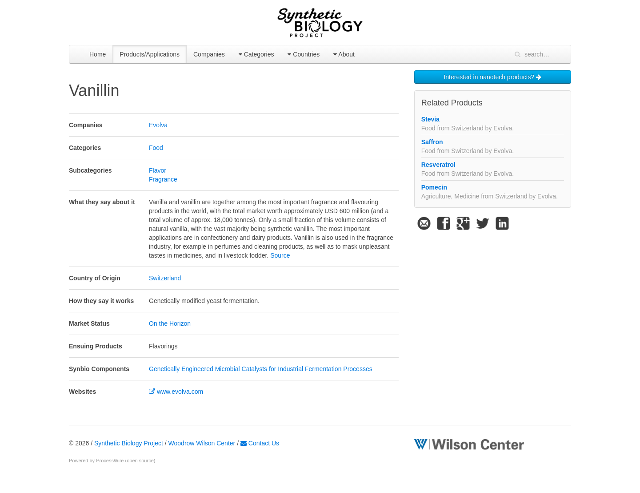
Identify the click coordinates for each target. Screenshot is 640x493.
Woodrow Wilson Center (202, 443)
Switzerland (165, 278)
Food (156, 147)
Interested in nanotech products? (492, 77)
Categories (256, 54)
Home (97, 54)
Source (280, 255)
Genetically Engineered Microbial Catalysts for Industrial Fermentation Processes (260, 368)
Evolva (158, 125)
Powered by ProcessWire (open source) (112, 460)
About (344, 54)
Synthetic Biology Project (128, 443)
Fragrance (163, 179)
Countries (304, 54)
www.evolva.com (176, 391)
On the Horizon (170, 323)
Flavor (157, 170)
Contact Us (259, 443)
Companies (209, 54)
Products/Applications (150, 54)
